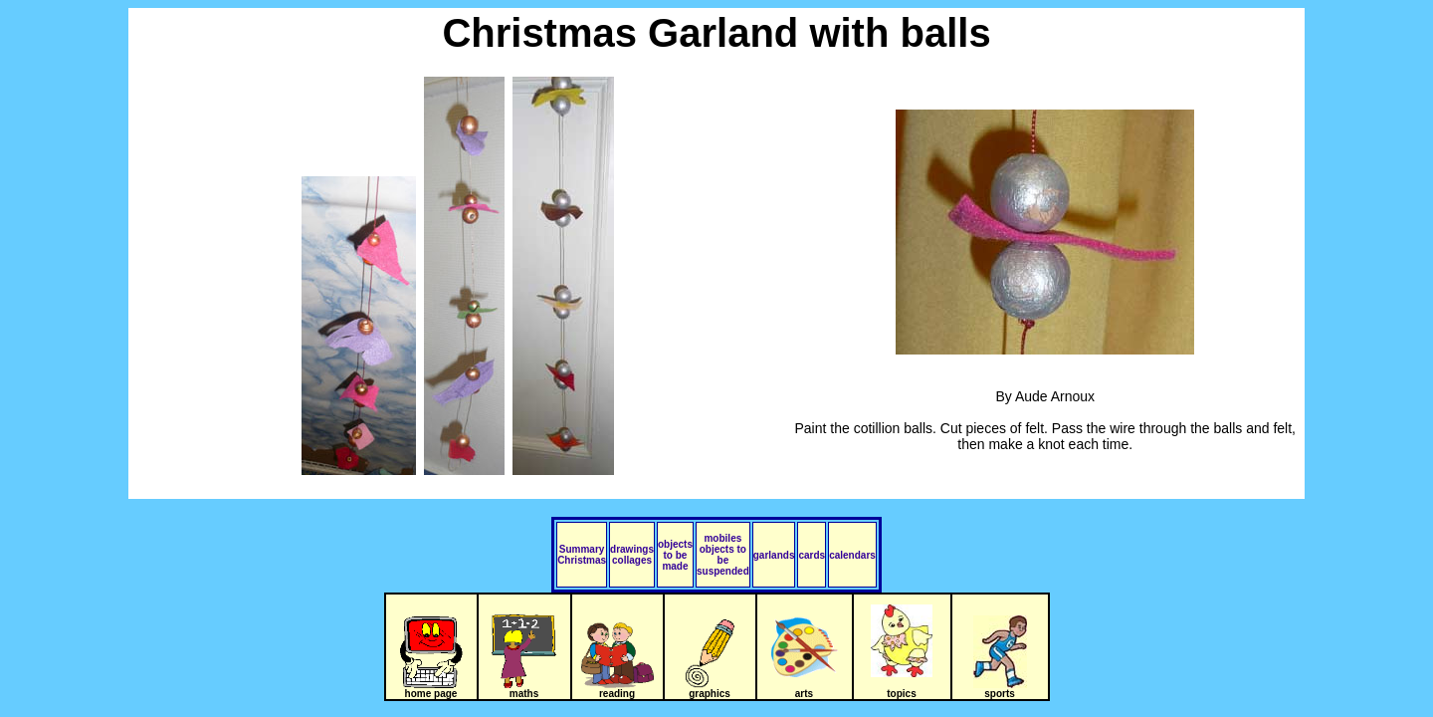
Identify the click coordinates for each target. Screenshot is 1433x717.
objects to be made (675, 555)
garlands (774, 555)
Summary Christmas (581, 555)
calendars (852, 555)
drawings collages (632, 555)
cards (811, 555)
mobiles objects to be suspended (723, 555)
